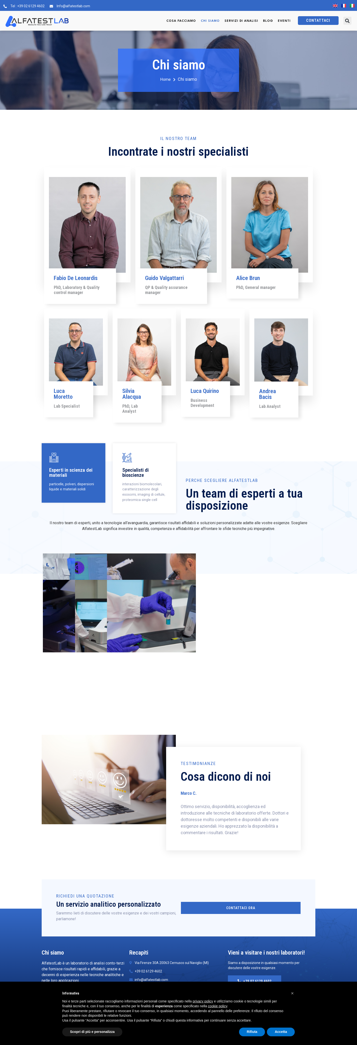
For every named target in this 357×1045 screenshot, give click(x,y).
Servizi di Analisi (241, 20)
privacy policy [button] (203, 1001)
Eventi (284, 20)
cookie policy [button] (217, 1006)
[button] (347, 21)
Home (168, 79)
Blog (268, 20)
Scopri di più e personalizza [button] (92, 1032)
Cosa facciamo (181, 20)
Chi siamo (210, 20)
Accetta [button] (281, 1032)
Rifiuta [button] (252, 1032)
